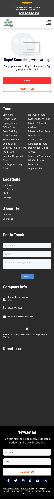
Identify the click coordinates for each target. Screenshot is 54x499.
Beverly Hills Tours (12, 139)
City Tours (8, 114)
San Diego (20, 9)
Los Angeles (8, 189)
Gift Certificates (36, 160)
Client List (8, 218)
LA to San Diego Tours (39, 119)
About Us (7, 214)
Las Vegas (29, 9)
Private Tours (9, 119)
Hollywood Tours (36, 114)
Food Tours (8, 152)
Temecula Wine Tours (39, 156)
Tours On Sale (10, 135)
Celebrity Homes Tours (14, 147)
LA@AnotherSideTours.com (21, 316)
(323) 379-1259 (15, 308)
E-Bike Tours (9, 127)
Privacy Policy (27, 488)
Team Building (10, 131)
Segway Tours (10, 123)
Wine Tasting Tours (37, 143)
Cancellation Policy (11, 489)
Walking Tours (35, 139)
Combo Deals (9, 143)
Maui (36, 9)
